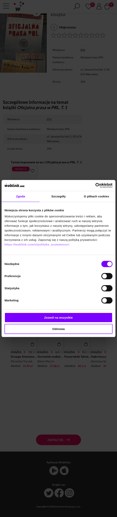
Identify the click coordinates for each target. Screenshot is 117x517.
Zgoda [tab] (20, 196)
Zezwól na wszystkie (58, 317)
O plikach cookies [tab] (96, 196)
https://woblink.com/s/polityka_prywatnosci (36, 244)
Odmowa (58, 329)
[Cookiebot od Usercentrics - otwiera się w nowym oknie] (95, 185)
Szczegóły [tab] (58, 196)
